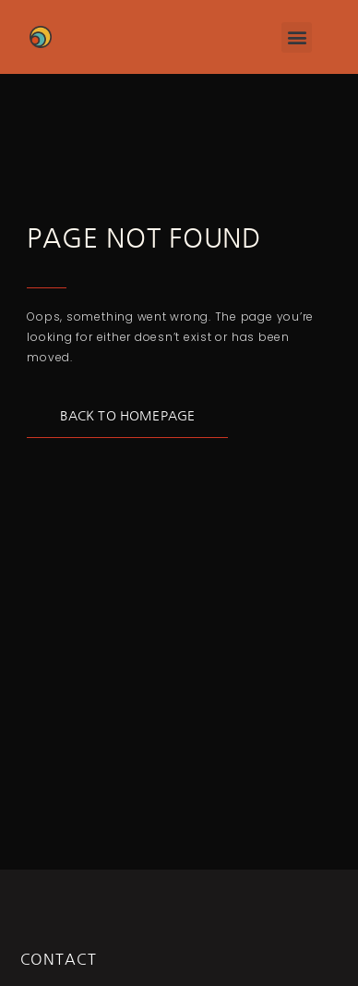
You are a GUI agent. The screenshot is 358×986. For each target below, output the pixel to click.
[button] (296, 37)
